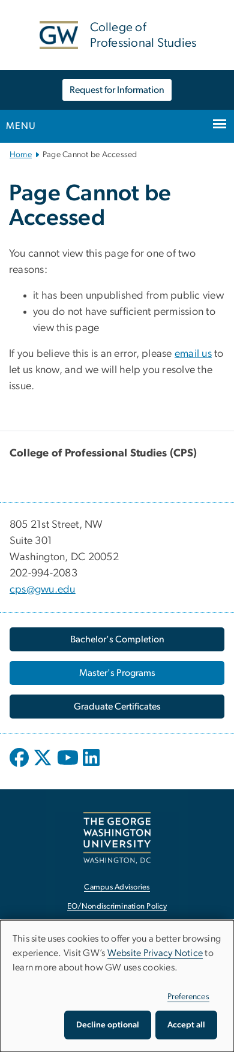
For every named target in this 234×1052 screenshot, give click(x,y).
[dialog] (117, 986)
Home (21, 155)
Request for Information (117, 90)
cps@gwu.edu (43, 589)
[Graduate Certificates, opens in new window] (117, 707)
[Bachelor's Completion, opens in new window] (117, 639)
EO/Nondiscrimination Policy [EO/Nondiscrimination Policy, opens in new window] (117, 906)
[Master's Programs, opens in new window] (117, 673)
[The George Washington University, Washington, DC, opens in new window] (117, 837)
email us (193, 353)
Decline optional (107, 1025)
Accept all (186, 1025)
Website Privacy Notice (155, 953)
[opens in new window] (20, 766)
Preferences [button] (188, 997)
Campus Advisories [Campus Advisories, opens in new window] (116, 887)
